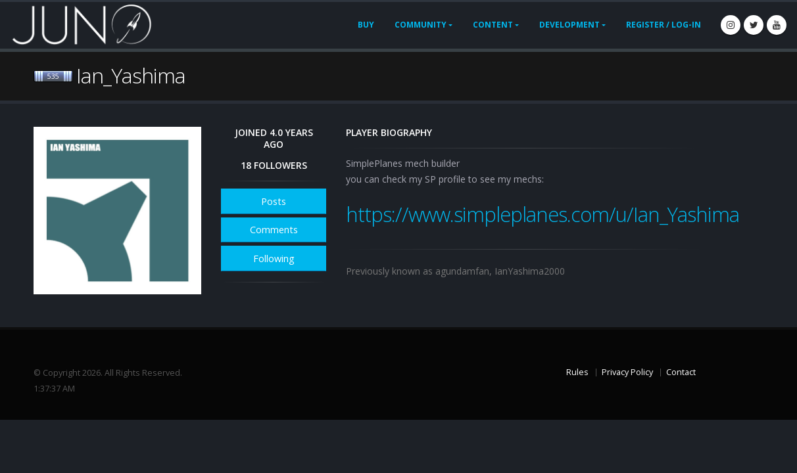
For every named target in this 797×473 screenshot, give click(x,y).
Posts (273, 201)
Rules (577, 372)
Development (569, 24)
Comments (274, 229)
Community (421, 24)
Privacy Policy (627, 372)
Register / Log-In (663, 24)
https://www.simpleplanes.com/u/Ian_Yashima (542, 214)
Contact (681, 372)
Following (274, 258)
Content (493, 24)
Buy (366, 24)
